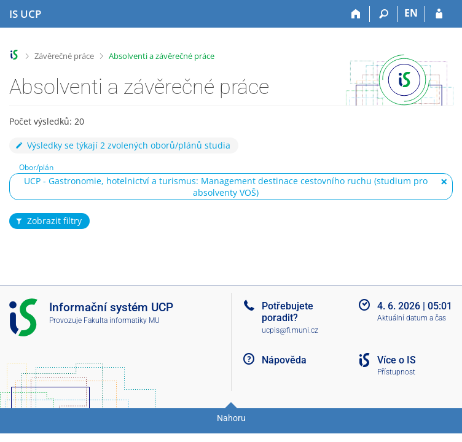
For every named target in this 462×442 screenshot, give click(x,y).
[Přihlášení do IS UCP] (439, 14)
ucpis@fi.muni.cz (290, 330)
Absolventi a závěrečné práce (161, 55)
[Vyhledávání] (383, 14)
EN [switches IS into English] (411, 13)
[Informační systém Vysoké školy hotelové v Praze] (25, 14)
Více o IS (396, 360)
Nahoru (231, 418)
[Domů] (356, 14)
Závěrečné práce (64, 55)
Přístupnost (396, 372)
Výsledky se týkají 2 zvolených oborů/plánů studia (122, 145)
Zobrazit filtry (48, 221)
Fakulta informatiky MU (122, 320)
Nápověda (284, 360)
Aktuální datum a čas (411, 318)
